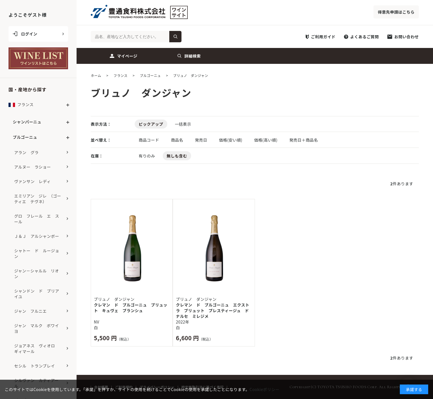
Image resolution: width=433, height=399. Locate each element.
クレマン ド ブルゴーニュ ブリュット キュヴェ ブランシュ (130, 307)
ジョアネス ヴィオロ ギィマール (36, 348)
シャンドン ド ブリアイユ (36, 293)
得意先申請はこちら (396, 12)
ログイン (29, 34)
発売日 (201, 140)
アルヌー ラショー (32, 167)
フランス (21, 106)
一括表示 (183, 124)
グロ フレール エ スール (36, 218)
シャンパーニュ (27, 122)
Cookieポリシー (264, 389)
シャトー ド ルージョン (36, 253)
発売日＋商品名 (303, 140)
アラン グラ (26, 152)
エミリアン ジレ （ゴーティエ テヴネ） (37, 198)
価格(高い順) (266, 140)
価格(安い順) (231, 140)
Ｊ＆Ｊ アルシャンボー (36, 236)
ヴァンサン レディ (32, 181)
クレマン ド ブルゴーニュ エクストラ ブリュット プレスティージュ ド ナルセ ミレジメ (214, 310)
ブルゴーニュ (25, 137)
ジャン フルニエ (30, 311)
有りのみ (147, 156)
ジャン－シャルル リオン (36, 273)
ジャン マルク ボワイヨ (36, 328)
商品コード (149, 140)
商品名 (177, 140)
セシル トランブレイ (34, 366)
